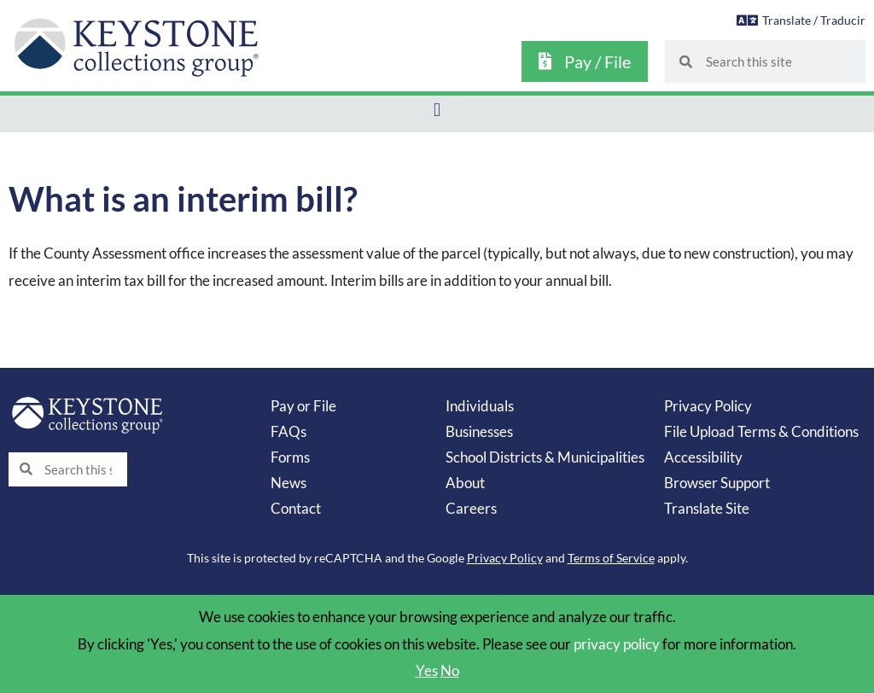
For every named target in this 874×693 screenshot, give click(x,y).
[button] (436, 110)
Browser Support (717, 483)
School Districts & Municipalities (545, 457)
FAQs (288, 431)
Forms (290, 457)
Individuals (480, 406)
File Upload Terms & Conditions (761, 431)
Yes (427, 670)
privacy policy (617, 644)
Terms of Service (611, 557)
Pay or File (303, 406)
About (465, 483)
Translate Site (706, 508)
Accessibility (703, 457)
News (288, 483)
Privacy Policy (708, 406)
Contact (296, 508)
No (449, 670)
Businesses (479, 431)
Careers (471, 508)
